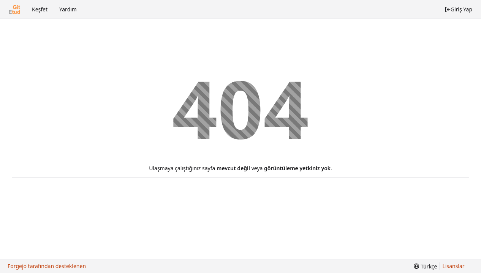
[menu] (425, 266)
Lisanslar (454, 266)
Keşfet (39, 9)
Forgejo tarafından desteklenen (47, 266)
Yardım (68, 9)
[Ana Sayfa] (14, 9)
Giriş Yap (458, 9)
